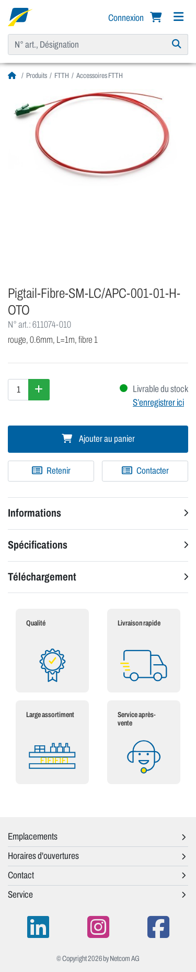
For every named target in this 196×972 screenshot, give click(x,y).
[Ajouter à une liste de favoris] (51, 471)
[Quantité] (18, 389)
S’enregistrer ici (158, 402)
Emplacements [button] (32, 836)
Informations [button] (34, 513)
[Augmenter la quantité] (39, 389)
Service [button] (20, 894)
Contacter (145, 471)
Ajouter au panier (98, 439)
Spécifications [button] (37, 545)
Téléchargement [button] (42, 577)
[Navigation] (178, 17)
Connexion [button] (126, 18)
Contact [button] (21, 875)
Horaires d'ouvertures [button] (43, 856)
